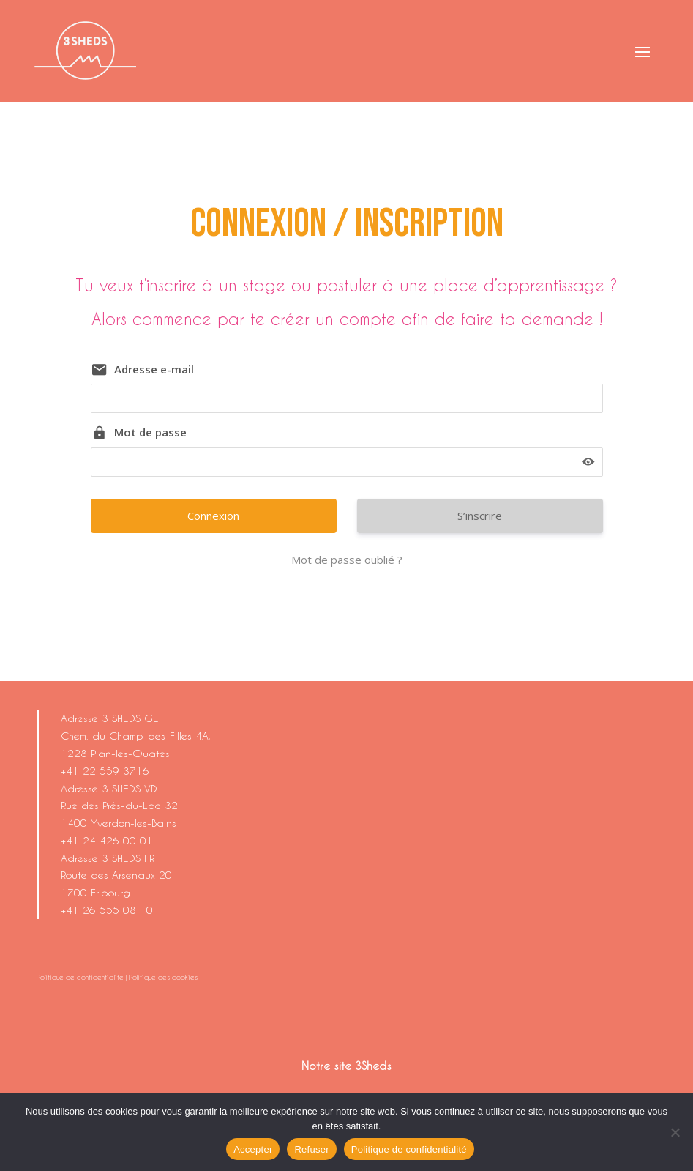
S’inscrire (479, 515)
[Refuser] (674, 1132)
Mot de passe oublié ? (346, 559)
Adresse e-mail (154, 369)
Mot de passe (150, 432)
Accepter (252, 1149)
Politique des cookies (163, 977)
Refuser (311, 1149)
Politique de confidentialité (80, 977)
